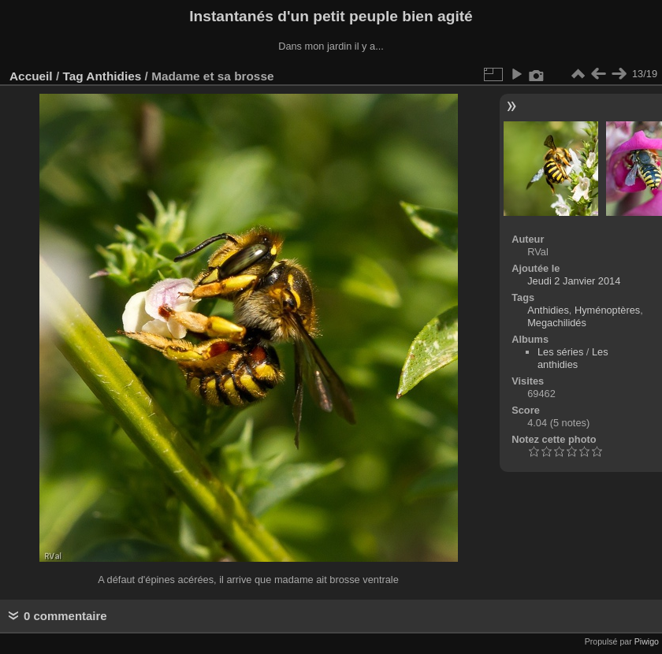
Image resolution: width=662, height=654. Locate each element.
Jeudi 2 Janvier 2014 (573, 281)
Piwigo (646, 641)
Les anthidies (572, 358)
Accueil (31, 76)
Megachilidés (556, 323)
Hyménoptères (607, 310)
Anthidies (113, 76)
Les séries (560, 352)
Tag (72, 76)
